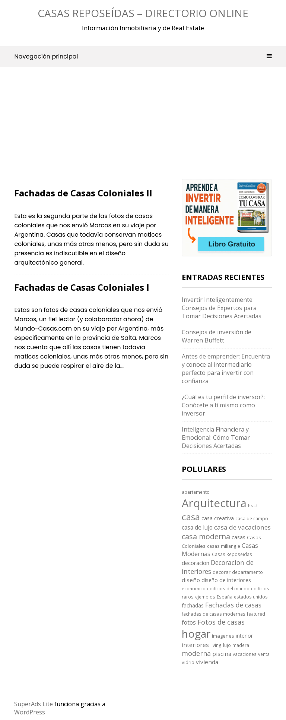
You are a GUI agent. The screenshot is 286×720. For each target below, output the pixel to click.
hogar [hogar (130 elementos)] (196, 633)
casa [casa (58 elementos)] (191, 517)
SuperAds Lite (33, 704)
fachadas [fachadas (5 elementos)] (193, 605)
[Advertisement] (91, 133)
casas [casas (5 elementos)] (238, 537)
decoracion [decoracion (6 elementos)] (195, 562)
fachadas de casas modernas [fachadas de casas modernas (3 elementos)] (213, 614)
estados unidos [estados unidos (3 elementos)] (251, 597)
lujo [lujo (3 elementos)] (227, 645)
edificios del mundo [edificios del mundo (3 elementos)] (228, 588)
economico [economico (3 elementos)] (194, 588)
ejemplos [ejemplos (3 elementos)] (205, 597)
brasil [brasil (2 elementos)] (253, 505)
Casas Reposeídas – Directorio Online (143, 13)
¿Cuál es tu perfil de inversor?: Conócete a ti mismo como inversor (223, 405)
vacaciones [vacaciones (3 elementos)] (245, 654)
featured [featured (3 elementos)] (256, 614)
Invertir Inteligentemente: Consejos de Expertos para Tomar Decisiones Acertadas (221, 308)
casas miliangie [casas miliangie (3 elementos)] (223, 546)
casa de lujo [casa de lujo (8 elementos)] (197, 527)
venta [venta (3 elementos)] (264, 654)
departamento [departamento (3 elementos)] (247, 572)
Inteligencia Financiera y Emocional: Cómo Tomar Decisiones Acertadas (216, 437)
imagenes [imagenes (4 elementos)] (223, 635)
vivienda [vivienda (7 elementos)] (207, 662)
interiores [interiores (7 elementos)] (195, 644)
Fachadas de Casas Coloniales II (83, 193)
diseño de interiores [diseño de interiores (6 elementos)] (226, 580)
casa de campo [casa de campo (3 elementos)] (251, 518)
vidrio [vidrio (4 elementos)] (188, 662)
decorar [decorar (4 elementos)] (222, 572)
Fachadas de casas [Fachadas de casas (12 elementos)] (233, 604)
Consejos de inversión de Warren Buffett (216, 336)
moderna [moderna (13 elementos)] (196, 653)
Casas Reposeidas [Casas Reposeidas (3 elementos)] (232, 554)
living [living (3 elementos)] (216, 645)
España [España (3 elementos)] (224, 597)
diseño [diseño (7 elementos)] (191, 580)
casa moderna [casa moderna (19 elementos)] (206, 536)
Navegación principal (142, 56)
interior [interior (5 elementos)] (244, 635)
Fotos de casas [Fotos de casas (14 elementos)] (221, 622)
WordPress (29, 712)
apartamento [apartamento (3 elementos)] (196, 492)
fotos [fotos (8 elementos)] (189, 622)
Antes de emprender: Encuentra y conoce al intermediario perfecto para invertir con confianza (226, 368)
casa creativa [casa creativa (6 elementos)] (217, 518)
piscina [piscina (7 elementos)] (221, 653)
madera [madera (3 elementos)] (240, 645)
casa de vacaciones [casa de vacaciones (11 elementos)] (242, 527)
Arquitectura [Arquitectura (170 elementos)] (214, 503)
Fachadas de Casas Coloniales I (81, 287)
